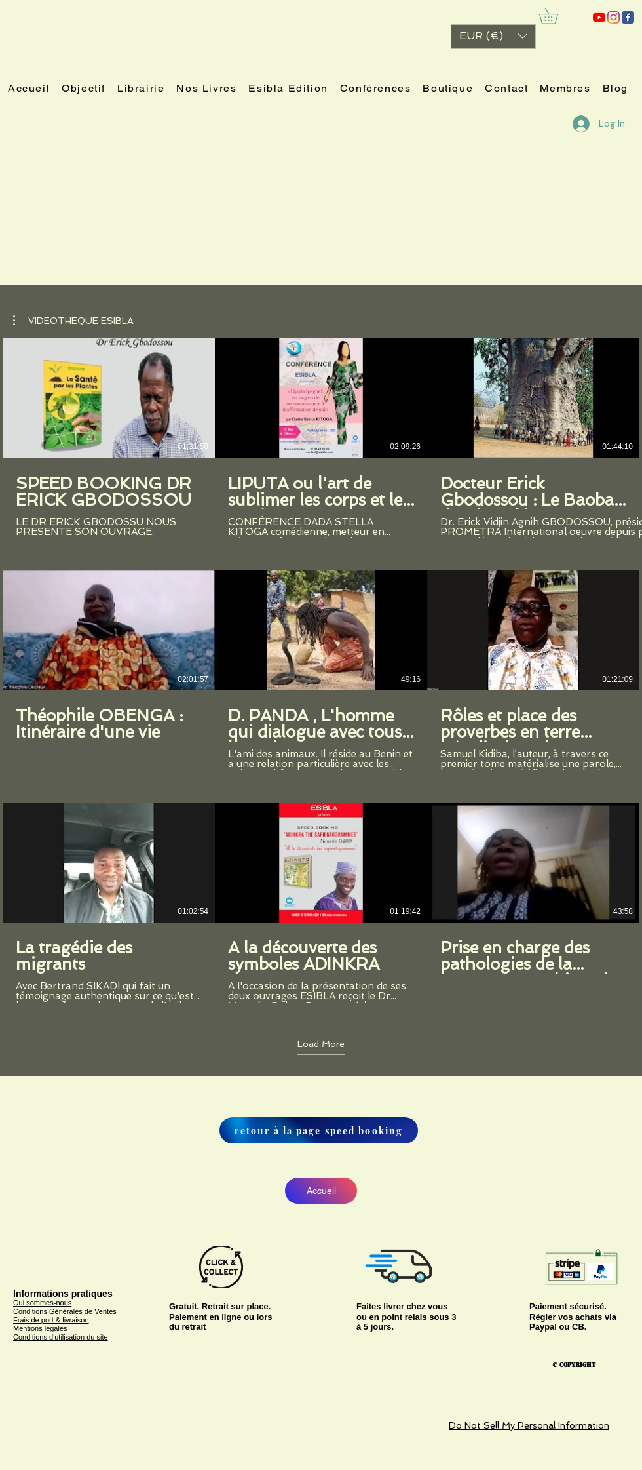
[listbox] (493, 36)
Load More (321, 1044)
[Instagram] (613, 17)
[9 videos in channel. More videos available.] (321, 670)
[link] (556, 16)
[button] (493, 36)
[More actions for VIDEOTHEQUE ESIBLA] (73, 320)
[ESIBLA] (599, 17)
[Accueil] (321, 1191)
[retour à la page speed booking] (318, 1130)
